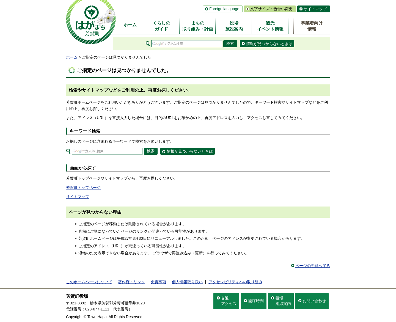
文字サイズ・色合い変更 (271, 9)
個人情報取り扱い (187, 282)
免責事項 (158, 282)
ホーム (72, 57)
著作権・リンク (131, 282)
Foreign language (224, 9)
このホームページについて (89, 282)
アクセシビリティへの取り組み (235, 282)
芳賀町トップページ (83, 187)
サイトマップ (315, 9)
